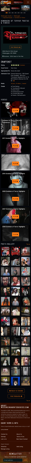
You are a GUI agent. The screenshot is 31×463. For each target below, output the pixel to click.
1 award (24, 83)
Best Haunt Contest (22, 439)
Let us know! (4, 429)
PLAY (15, 110)
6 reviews (22, 65)
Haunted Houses (7, 17)
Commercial (6, 103)
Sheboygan (17, 16)
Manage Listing (5, 449)
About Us (19, 434)
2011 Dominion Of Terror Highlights (13, 138)
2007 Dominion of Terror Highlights (13, 209)
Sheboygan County (6, 16)
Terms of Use (20, 436)
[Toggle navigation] (28, 2)
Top (28, 244)
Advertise (3, 446)
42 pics (13, 83)
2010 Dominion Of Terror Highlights (13, 173)
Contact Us (4, 434)
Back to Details (16, 391)
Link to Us (4, 439)
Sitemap (3, 436)
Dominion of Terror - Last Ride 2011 (13, 156)
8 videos (18, 83)
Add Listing (20, 446)
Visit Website (15, 47)
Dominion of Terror (20, 17)
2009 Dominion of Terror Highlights (13, 191)
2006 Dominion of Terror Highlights (13, 226)
